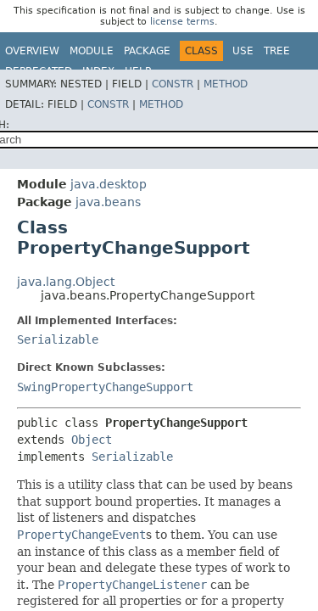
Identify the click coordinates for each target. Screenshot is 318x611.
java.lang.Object (65, 282)
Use (243, 51)
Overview (32, 51)
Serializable (57, 339)
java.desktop (108, 184)
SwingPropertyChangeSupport (105, 387)
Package (147, 51)
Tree (277, 51)
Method (226, 84)
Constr (172, 84)
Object (91, 439)
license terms (182, 21)
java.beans (108, 202)
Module (92, 51)
